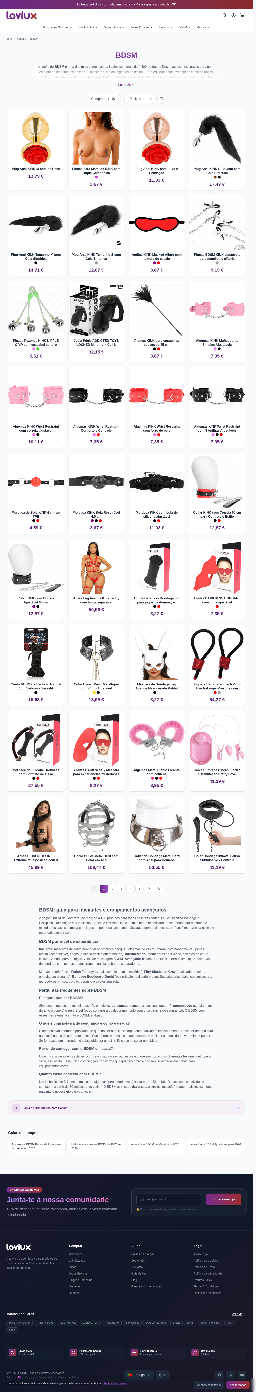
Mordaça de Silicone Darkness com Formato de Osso (36, 772)
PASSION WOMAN (19, 1322)
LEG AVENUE (68, 1322)
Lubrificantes (88, 27)
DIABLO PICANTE (156, 1322)
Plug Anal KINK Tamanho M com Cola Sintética (36, 256)
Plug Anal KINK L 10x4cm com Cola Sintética (217, 171)
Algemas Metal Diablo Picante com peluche (157, 772)
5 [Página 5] (139, 888)
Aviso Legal (201, 1254)
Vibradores (76, 1254)
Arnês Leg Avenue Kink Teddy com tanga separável (96, 600)
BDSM (185, 27)
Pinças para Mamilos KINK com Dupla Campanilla (96, 171)
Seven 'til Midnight (210, 1322)
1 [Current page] (104, 888)
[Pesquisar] (225, 15)
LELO (12, 1330)
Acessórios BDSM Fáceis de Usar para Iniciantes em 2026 (36, 1146)
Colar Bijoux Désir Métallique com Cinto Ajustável (96, 686)
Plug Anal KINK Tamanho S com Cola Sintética (96, 256)
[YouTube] (242, 1375)
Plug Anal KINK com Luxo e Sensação (156, 171)
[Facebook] (219, 1375)
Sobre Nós (138, 1260)
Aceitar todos (238, 1385)
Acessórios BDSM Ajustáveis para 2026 (216, 1144)
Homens (74, 1292)
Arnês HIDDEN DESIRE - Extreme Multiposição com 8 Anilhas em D (36, 858)
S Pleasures (132, 1322)
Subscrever (223, 1199)
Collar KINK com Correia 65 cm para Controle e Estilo (217, 514)
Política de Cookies (206, 1260)
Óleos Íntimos (114, 27)
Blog (134, 1280)
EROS (190, 1322)
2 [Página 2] (113, 888)
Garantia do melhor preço (147, 1286)
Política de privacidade (208, 1273)
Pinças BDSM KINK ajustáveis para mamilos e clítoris (217, 256)
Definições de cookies (207, 1292)
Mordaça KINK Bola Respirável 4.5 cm (96, 514)
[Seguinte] (149, 889)
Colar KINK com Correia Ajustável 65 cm (35, 600)
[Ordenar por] (140, 99)
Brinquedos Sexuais (57, 27)
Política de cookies (115, 1383)
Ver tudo (239, 1314)
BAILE (176, 1322)
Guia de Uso (139, 1273)
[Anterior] (94, 889)
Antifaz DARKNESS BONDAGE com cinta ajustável (217, 600)
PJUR (230, 1322)
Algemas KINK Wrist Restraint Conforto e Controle (96, 428)
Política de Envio (204, 1267)
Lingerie (166, 27)
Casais (21, 38)
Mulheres (75, 1286)
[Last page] (159, 889)
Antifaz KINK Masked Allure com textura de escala (157, 256)
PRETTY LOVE (45, 1322)
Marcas (203, 27)
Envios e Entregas (142, 1254)
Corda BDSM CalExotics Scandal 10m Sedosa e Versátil (36, 686)
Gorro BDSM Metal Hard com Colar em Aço (96, 858)
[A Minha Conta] (233, 15)
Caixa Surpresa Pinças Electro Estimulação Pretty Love (217, 772)
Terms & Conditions (206, 1286)
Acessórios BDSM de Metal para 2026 (155, 1144)
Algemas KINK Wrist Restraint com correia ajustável (36, 428)
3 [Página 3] (121, 888)
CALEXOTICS (90, 1322)
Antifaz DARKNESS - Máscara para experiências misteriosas (96, 772)
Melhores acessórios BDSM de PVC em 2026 (96, 1146)
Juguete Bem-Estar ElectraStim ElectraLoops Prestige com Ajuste (217, 686)
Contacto (137, 1267)
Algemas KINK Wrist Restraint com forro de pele (157, 428)
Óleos (72, 1267)
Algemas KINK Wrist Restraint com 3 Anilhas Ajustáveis (217, 428)
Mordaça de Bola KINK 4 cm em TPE (36, 514)
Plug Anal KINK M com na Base (36, 169)
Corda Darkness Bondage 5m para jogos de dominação (156, 600)
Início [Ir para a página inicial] (9, 38)
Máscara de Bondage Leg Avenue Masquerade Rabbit (157, 686)
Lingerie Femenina (80, 1280)
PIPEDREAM (112, 1322)
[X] (230, 1375)
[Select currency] (163, 1375)
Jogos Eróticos (142, 27)
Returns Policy (203, 1280)
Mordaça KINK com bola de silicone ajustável (157, 514)
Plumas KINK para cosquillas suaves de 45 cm (156, 342)
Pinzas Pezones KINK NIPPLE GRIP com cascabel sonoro (36, 342)
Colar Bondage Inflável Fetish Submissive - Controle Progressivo (217, 858)
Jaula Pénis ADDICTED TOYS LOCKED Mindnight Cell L (96, 342)
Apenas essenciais (209, 1385)
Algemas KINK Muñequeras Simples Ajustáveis (217, 342)
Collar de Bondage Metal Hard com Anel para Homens (157, 858)
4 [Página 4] (130, 888)
